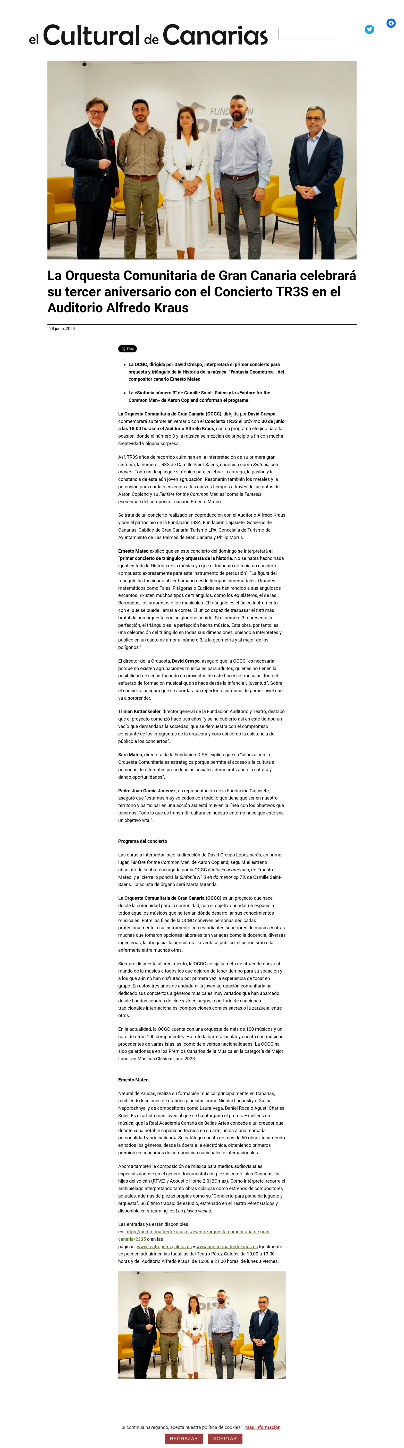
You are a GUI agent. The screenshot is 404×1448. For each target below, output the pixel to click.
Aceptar (225, 1438)
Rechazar (184, 1438)
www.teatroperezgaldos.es (164, 1246)
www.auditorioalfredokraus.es (227, 1246)
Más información (263, 1427)
